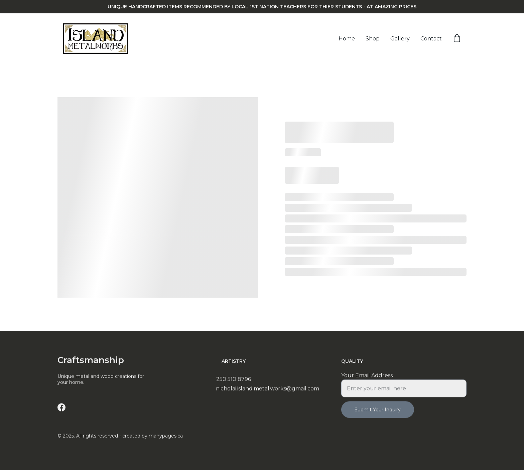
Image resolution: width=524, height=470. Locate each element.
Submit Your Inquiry (378, 413)
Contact (431, 38)
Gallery (400, 38)
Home (347, 38)
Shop (373, 38)
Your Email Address (367, 379)
